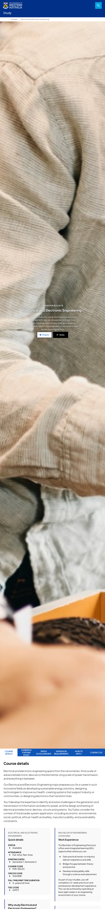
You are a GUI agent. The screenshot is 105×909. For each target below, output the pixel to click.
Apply (62, 334)
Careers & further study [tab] (26, 752)
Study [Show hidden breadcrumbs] (5, 19)
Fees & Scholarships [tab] (43, 752)
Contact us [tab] (96, 752)
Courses (14, 19)
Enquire (45, 334)
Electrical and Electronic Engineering (35, 19)
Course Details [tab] (9, 752)
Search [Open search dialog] (98, 5)
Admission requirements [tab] (61, 752)
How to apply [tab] (79, 752)
